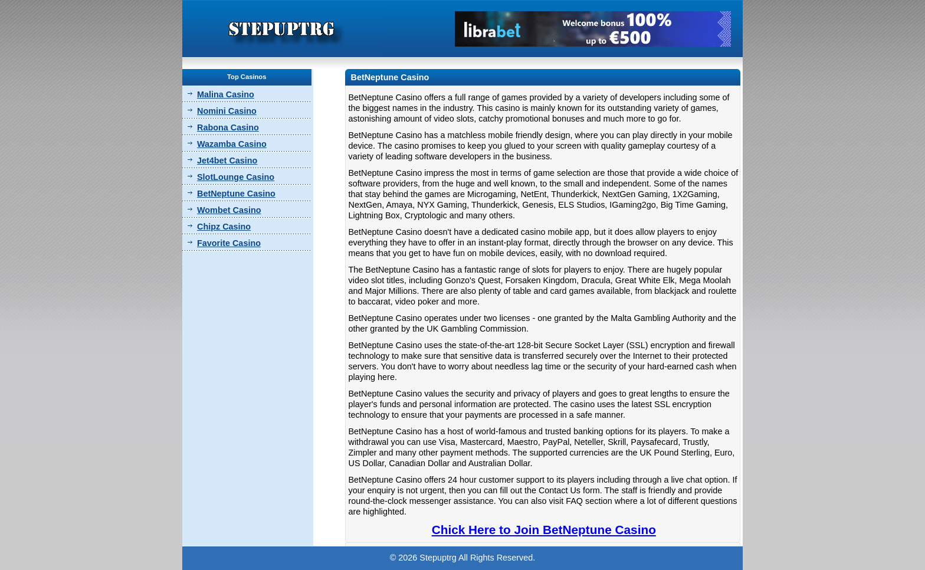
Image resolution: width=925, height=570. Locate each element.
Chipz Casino (224, 226)
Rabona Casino (228, 127)
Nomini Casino (227, 111)
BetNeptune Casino (236, 193)
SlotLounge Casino (235, 177)
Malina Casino (225, 94)
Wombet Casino (229, 210)
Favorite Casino (229, 243)
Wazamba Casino (232, 144)
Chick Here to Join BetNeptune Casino (544, 529)
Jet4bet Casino (227, 160)
